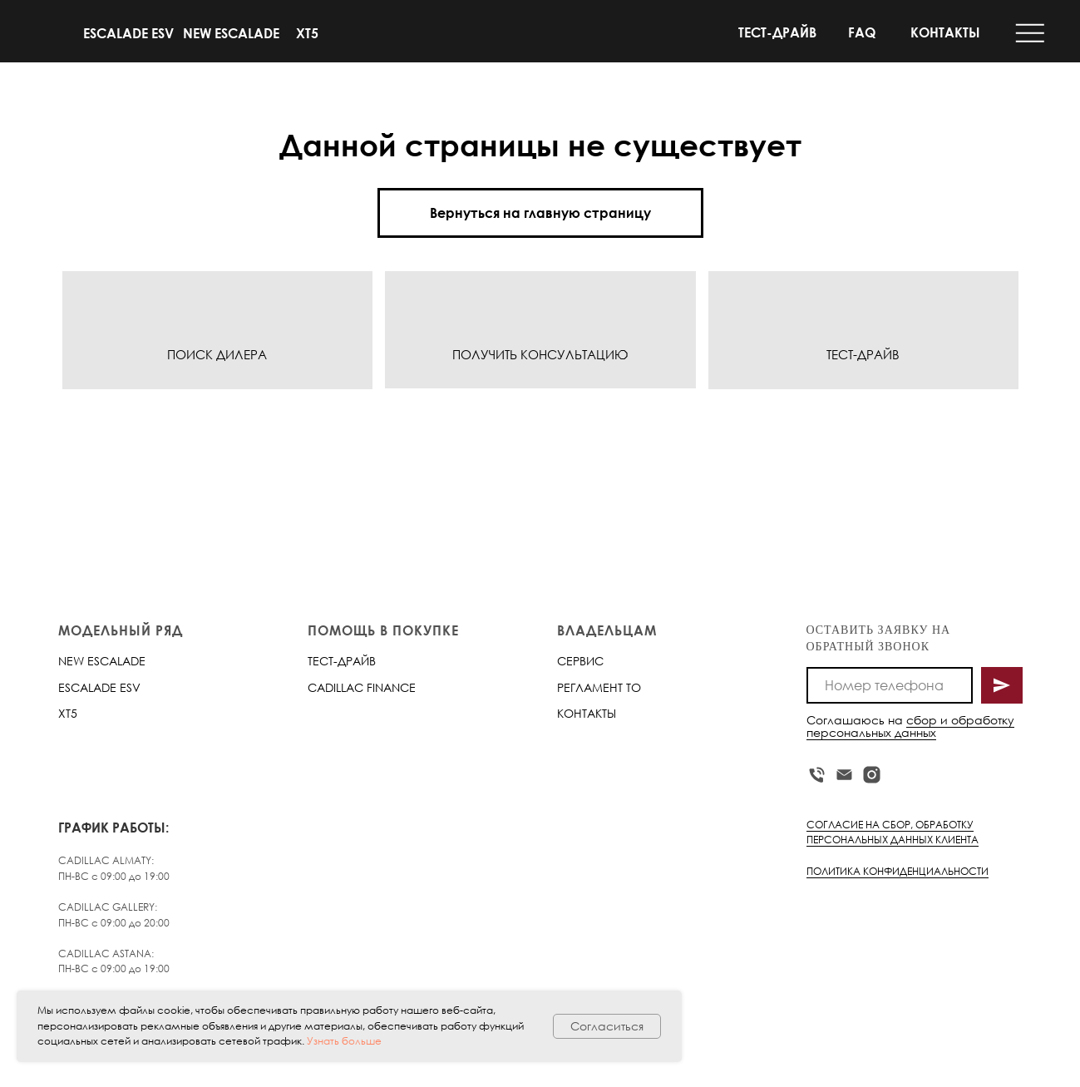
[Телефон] (816, 774)
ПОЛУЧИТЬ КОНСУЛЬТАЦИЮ (540, 354)
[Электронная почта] (844, 774)
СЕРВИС (580, 661)
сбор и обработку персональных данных (910, 726)
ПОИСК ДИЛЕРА (217, 354)
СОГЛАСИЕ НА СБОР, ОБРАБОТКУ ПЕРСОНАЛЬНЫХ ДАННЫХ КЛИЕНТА (892, 832)
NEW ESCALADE (231, 33)
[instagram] (871, 774)
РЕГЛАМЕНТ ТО (599, 687)
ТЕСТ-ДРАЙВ (777, 32)
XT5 (307, 33)
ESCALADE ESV (128, 33)
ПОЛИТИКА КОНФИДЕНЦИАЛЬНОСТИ (897, 871)
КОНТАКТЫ (945, 32)
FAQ (861, 32)
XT (64, 713)
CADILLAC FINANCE (362, 687)
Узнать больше (344, 1041)
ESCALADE (87, 687)
